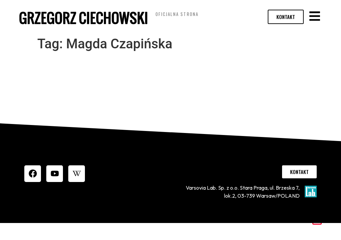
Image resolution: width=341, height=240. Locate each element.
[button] (315, 16)
